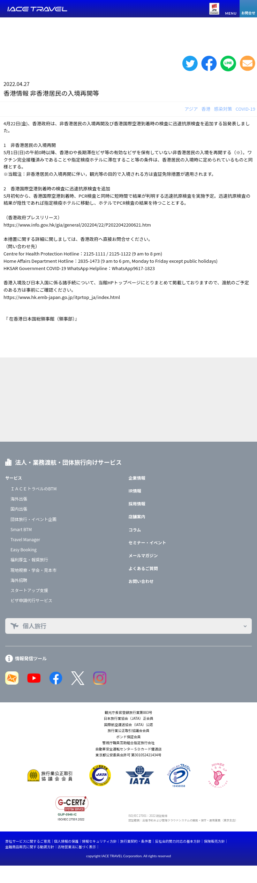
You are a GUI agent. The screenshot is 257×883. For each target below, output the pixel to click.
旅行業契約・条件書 (135, 841)
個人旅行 (34, 625)
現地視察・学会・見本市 (33, 570)
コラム (135, 530)
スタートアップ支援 (29, 590)
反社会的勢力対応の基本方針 (177, 841)
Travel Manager (25, 539)
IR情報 (135, 491)
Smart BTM (21, 529)
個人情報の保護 (66, 841)
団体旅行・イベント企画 (33, 519)
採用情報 (137, 503)
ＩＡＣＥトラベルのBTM (33, 488)
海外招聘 (18, 580)
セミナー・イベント (147, 542)
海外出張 (18, 499)
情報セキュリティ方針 (99, 841)
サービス (13, 478)
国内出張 (18, 509)
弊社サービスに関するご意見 (28, 841)
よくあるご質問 (143, 568)
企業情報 (137, 478)
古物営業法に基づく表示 (77, 846)
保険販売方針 (214, 841)
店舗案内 (137, 516)
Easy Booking (23, 549)
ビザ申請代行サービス (31, 600)
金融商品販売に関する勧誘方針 (29, 846)
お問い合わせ (141, 581)
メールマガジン (143, 555)
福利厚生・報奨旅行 (29, 559)
